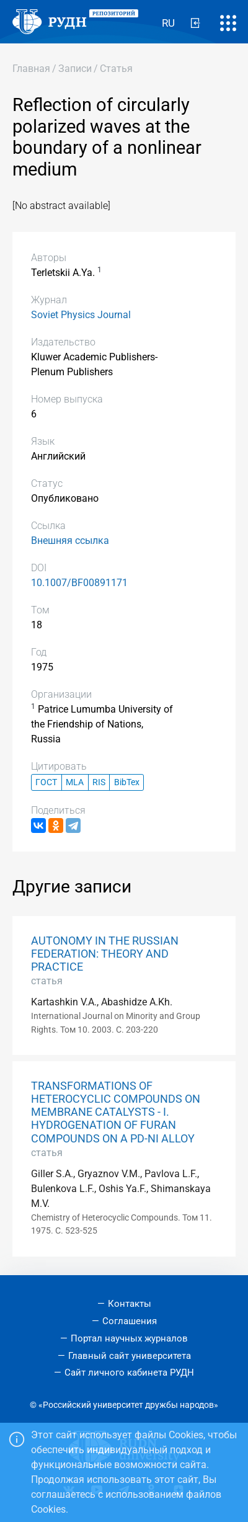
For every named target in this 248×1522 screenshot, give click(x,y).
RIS (98, 782)
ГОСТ (46, 782)
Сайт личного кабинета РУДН (129, 1372)
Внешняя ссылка (70, 540)
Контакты (129, 1303)
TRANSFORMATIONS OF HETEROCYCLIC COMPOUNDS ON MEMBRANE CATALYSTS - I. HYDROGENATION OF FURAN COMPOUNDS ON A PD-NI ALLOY (115, 1112)
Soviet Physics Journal (81, 315)
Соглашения (129, 1321)
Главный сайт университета (129, 1355)
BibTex (127, 782)
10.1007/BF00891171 (79, 583)
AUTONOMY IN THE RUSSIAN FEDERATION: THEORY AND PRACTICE (105, 954)
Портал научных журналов (129, 1338)
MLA (75, 782)
